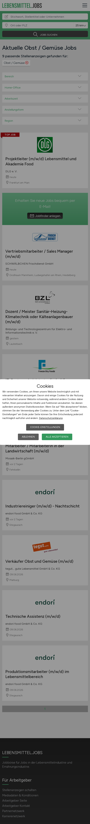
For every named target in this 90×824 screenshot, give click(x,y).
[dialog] (45, 412)
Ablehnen (28, 436)
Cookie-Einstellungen (45, 427)
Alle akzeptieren (57, 436)
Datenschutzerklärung (51, 418)
